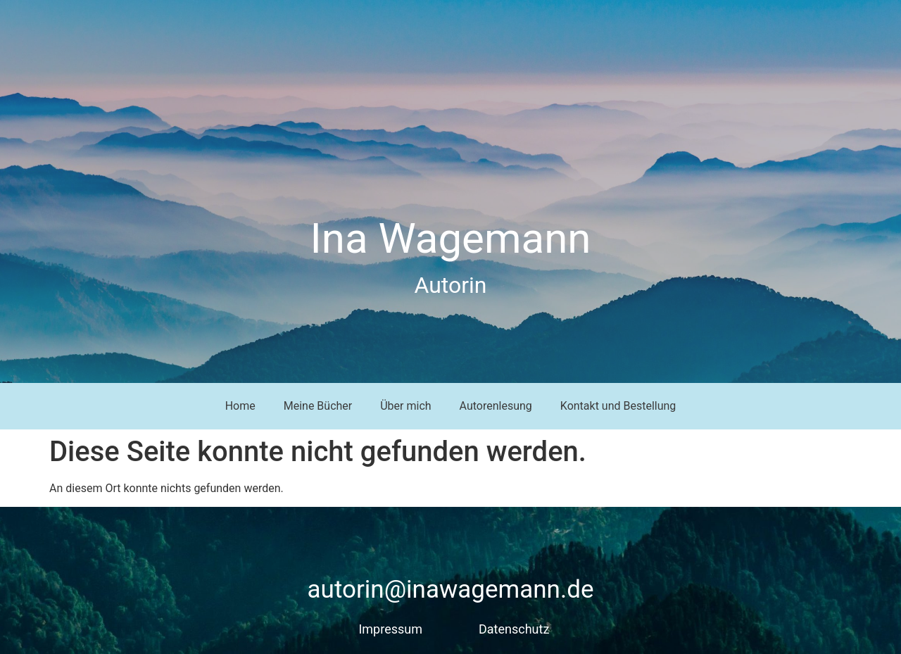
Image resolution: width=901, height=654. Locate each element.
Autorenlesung (496, 406)
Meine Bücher (318, 406)
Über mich (405, 406)
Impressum (390, 629)
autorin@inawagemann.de (451, 589)
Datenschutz (514, 629)
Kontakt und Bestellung (618, 406)
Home (240, 406)
